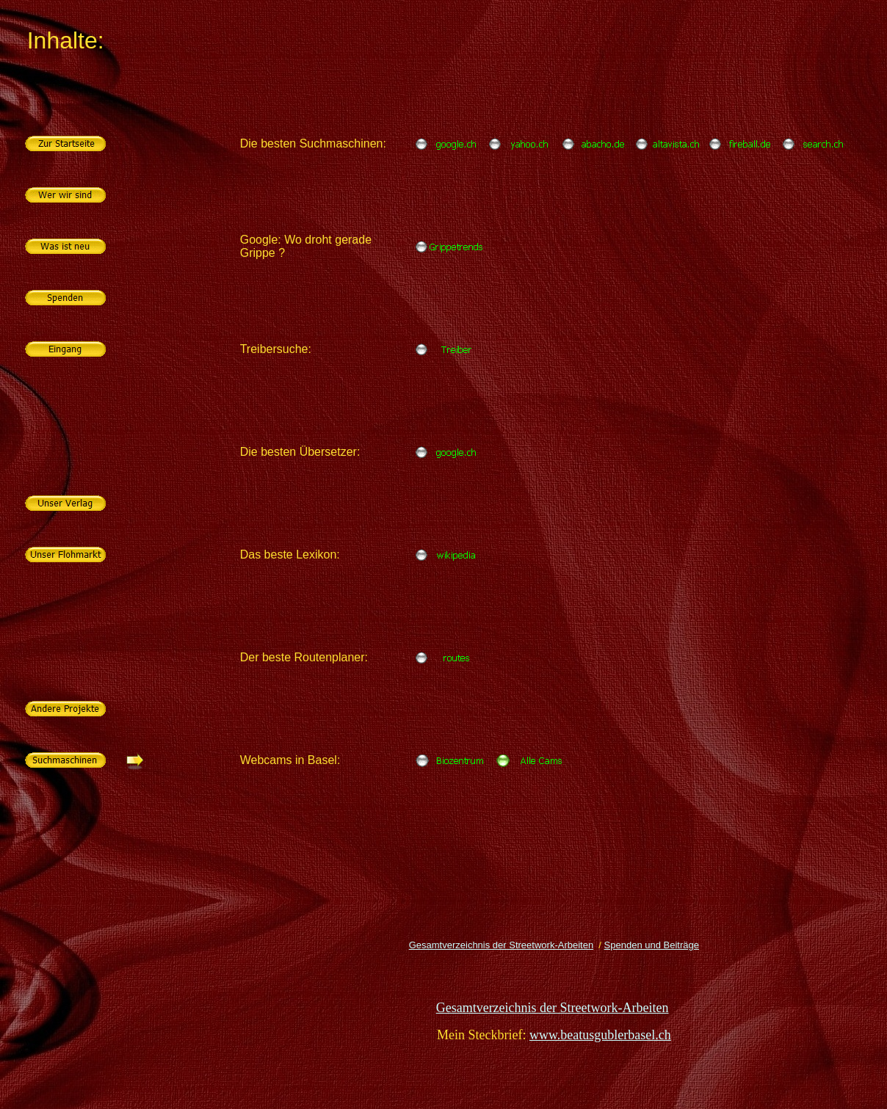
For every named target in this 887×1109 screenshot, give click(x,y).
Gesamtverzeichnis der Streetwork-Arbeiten (501, 944)
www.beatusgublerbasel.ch (600, 1035)
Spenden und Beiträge (651, 944)
